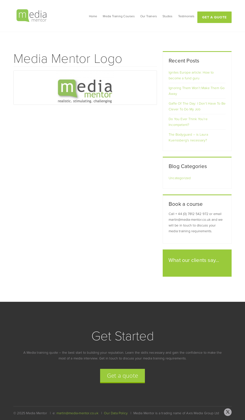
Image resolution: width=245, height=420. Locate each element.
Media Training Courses (118, 16)
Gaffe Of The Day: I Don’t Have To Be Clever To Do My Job (197, 106)
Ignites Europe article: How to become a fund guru (191, 75)
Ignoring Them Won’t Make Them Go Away (197, 91)
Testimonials (186, 16)
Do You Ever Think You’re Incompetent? (188, 122)
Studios (167, 16)
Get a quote (214, 17)
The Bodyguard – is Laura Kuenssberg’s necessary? (188, 137)
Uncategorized (180, 178)
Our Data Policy (116, 413)
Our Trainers (148, 16)
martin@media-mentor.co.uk (77, 413)
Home (93, 16)
